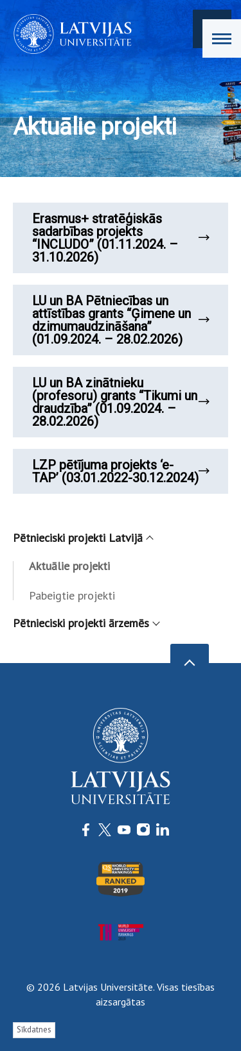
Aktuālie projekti (69, 566)
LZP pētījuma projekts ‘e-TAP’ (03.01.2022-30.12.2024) (120, 471)
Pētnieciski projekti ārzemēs (86, 623)
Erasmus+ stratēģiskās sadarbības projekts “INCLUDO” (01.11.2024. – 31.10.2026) (120, 238)
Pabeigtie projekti (72, 595)
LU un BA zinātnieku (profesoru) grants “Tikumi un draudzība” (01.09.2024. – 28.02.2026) (120, 402)
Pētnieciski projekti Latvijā (82, 537)
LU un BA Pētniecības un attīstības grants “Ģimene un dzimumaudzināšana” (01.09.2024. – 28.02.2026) (120, 320)
